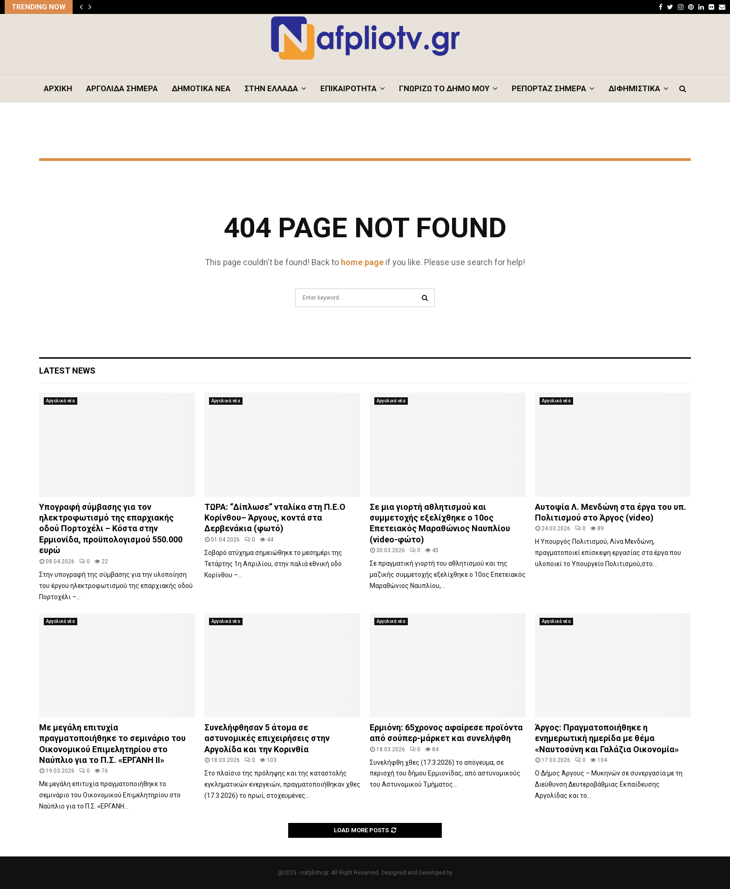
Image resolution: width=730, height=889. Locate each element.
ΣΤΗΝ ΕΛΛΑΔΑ (271, 88)
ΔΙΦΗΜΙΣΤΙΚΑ (634, 88)
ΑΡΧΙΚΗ (58, 88)
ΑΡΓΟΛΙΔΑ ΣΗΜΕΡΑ (122, 88)
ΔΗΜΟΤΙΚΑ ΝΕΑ (201, 88)
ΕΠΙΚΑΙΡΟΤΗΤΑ (348, 88)
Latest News (67, 370)
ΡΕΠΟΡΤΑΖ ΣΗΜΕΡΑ (549, 88)
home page (362, 262)
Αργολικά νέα (60, 400)
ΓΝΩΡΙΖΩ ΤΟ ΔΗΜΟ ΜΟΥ (444, 88)
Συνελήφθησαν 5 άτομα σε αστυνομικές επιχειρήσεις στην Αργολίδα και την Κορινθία (267, 738)
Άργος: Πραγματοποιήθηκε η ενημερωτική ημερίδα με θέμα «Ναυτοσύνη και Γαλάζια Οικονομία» (607, 738)
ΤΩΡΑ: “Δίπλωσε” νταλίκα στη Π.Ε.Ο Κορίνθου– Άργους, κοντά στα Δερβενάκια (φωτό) (274, 518)
